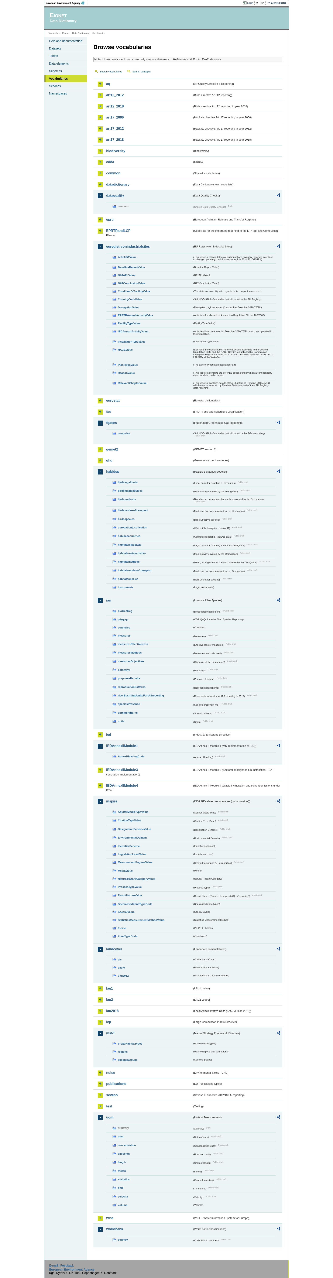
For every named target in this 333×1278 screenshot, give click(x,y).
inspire (111, 801)
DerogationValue (128, 307)
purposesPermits (129, 678)
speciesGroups (127, 1059)
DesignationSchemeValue (134, 829)
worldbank (114, 1229)
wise (110, 1218)
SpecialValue (126, 912)
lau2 (109, 999)
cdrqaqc (123, 619)
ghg (109, 460)
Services (55, 86)
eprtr (110, 219)
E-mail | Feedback (61, 1265)
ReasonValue (126, 372)
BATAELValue (126, 275)
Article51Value (127, 257)
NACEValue (125, 349)
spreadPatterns (128, 712)
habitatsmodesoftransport (135, 570)
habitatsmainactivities (132, 553)
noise (110, 1073)
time (120, 1187)
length (122, 1162)
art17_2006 (115, 117)
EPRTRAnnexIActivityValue (135, 315)
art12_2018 (115, 106)
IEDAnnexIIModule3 (122, 770)
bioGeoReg (125, 611)
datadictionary (117, 184)
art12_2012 (115, 95)
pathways (124, 669)
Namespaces (58, 93)
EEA (66, 3)
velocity (123, 1196)
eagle (121, 967)
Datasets (55, 48)
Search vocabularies (111, 71)
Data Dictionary (80, 33)
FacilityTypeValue (129, 323)
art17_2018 (115, 139)
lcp (108, 1022)
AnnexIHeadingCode (131, 756)
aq (108, 84)
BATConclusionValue (131, 283)
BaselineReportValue (131, 267)
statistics (124, 1179)
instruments (125, 587)
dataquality (115, 195)
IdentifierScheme (129, 846)
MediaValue (125, 870)
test (109, 1106)
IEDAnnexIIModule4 (122, 785)
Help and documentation (65, 41)
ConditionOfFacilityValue (134, 291)
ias (108, 600)
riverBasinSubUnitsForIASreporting (141, 695)
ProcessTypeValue (130, 886)
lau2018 (112, 1011)
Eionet (65, 33)
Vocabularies (58, 78)
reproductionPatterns (131, 687)
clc (120, 959)
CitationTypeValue (129, 820)
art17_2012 (115, 128)
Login (250, 2)
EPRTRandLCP (118, 231)
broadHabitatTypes (130, 1043)
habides (112, 471)
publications (116, 1084)
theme (122, 928)
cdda (110, 162)
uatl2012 (123, 975)
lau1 (109, 988)
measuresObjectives (131, 661)
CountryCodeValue (130, 299)
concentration (127, 1145)
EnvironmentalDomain (132, 837)
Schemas (55, 71)
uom (109, 1117)
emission (124, 1153)
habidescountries (129, 536)
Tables (53, 56)
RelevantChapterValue (132, 383)
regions (123, 1051)
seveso (112, 1095)
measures (124, 635)
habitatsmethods (129, 561)
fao (108, 412)
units (121, 721)
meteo (122, 1170)
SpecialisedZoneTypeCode (135, 904)
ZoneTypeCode (127, 936)
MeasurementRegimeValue (135, 862)
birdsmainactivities (130, 490)
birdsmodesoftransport (133, 510)
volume (122, 1205)
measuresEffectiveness (133, 644)
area (120, 1136)
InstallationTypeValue (131, 341)
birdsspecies (126, 519)
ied (108, 734)
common (113, 173)
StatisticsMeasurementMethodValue (141, 920)
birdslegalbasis (128, 482)
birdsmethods (127, 499)
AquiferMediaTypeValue (133, 811)
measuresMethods (130, 652)
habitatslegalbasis (129, 544)
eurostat (113, 400)
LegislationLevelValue (132, 854)
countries (124, 433)
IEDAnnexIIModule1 (122, 746)
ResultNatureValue (130, 895)
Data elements (59, 63)
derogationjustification (132, 527)
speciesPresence (129, 704)
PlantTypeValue (128, 364)
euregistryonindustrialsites (128, 246)
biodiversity (115, 151)
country (123, 1239)
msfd (110, 1033)
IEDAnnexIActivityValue (133, 331)
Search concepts (141, 71)
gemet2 (112, 449)
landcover (114, 949)
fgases (111, 423)
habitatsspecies (128, 578)
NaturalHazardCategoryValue (136, 878)
